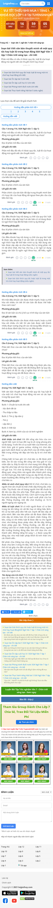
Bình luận (16, 612)
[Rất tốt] (47, 157)
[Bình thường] (39, 157)
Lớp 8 (38, 851)
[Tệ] (34, 157)
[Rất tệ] (30, 157)
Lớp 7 (3, 856)
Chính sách (6, 882)
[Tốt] (43, 157)
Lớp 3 (20, 861)
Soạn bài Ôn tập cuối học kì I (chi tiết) (19, 83)
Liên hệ (5, 878)
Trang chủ (5, 846)
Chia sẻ (5, 612)
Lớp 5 (38, 856)
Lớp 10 (4, 851)
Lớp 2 (38, 861)
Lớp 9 (20, 851)
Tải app (22, 865)
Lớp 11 (38, 846)
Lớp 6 (20, 856)
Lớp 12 (21, 846)
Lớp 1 (3, 865)
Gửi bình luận (8, 826)
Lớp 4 (3, 861)
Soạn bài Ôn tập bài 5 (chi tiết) (16, 79)
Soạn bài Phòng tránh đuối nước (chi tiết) (21, 86)
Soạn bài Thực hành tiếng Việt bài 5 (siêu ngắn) (23, 90)
